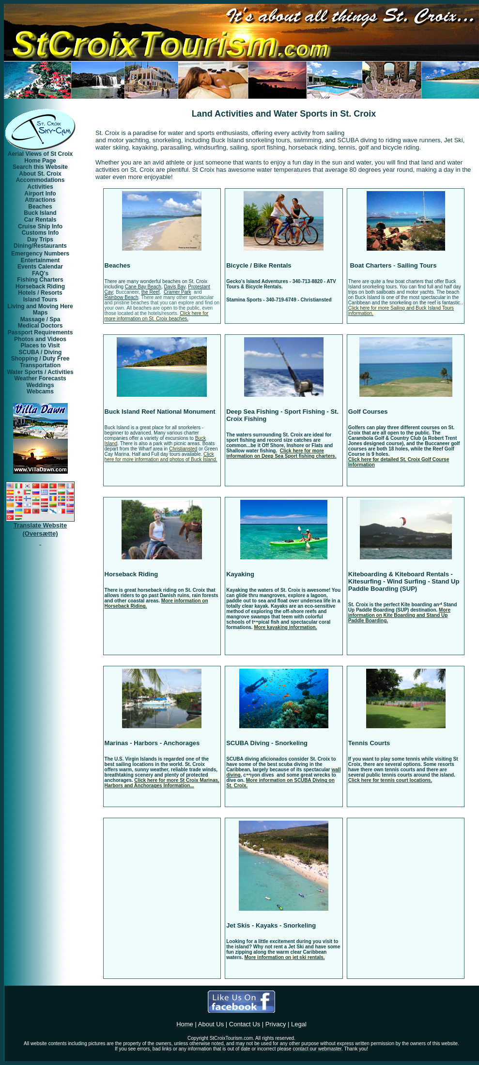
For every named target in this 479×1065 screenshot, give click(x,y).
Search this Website (40, 167)
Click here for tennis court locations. (390, 780)
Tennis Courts (369, 743)
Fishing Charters (40, 279)
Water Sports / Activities (40, 372)
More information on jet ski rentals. (284, 957)
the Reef (150, 292)
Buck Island (40, 213)
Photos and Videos (40, 339)
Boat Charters (370, 265)
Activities (40, 186)
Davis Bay (174, 286)
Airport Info (40, 193)
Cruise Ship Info (40, 226)
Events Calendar (40, 266)
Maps (40, 312)
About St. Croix (40, 173)
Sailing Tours (416, 265)
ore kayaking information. (287, 627)
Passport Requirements (40, 332)
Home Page (40, 160)
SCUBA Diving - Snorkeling (267, 743)
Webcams (40, 391)
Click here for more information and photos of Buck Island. (161, 456)
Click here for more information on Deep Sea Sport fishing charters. (281, 453)
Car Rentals (40, 219)
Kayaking (240, 574)
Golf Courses (368, 411)
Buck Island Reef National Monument (160, 411)
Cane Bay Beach (143, 286)
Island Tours (40, 299)
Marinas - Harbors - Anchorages (152, 743)
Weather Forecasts (40, 378)
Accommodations (40, 180)
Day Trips (40, 239)
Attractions (40, 199)
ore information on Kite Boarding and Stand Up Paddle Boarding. (399, 615)
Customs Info (40, 232)
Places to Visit (40, 345)
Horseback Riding (131, 574)
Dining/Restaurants (40, 245)
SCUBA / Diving (40, 352)
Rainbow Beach (122, 297)
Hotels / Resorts (40, 292)
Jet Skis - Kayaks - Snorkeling (271, 925)
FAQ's (40, 273)
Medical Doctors (40, 325)
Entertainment (40, 260)
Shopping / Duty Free (40, 358)
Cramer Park (177, 292)
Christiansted (183, 448)
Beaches (117, 265)
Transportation (40, 365)
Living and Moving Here (40, 306)
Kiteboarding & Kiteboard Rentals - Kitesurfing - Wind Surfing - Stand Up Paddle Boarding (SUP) (404, 581)
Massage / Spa (40, 319)
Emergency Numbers (40, 253)
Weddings (40, 385)
